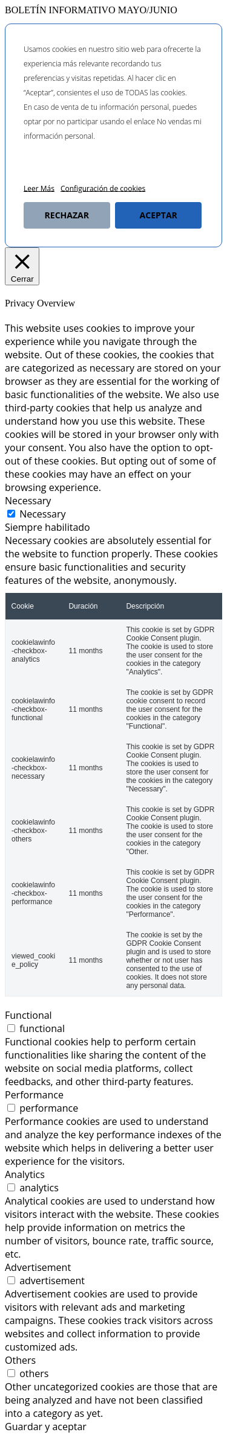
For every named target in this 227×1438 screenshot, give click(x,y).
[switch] (11, 1028)
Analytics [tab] (25, 1174)
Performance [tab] (34, 1094)
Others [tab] (20, 1360)
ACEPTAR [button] (158, 215)
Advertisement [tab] (38, 1267)
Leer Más (39, 188)
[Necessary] (11, 514)
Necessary (42, 514)
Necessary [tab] (28, 500)
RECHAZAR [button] (67, 215)
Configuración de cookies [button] (103, 188)
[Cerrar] (22, 266)
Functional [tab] (28, 1015)
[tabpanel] (113, 765)
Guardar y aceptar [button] (46, 1426)
